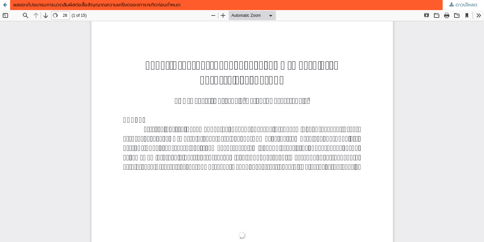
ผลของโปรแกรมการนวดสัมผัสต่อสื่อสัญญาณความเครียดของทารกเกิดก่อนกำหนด (96, 4)
